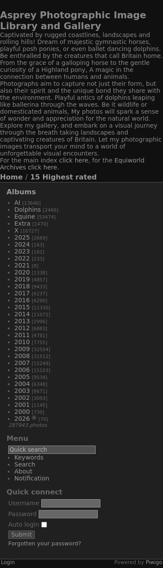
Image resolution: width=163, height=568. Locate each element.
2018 (22, 286)
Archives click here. (29, 167)
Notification (31, 478)
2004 (22, 383)
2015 (22, 307)
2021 (22, 265)
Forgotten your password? (44, 543)
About (23, 471)
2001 (22, 404)
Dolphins (27, 209)
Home (11, 177)
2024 (22, 244)
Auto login (27, 524)
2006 (22, 369)
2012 (22, 328)
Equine (24, 216)
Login (8, 562)
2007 (22, 362)
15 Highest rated (63, 177)
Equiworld (129, 160)
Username (23, 503)
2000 (22, 411)
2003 (22, 390)
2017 (22, 293)
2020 (22, 272)
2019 (22, 279)
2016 (22, 300)
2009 (22, 348)
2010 (22, 341)
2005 (22, 376)
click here (73, 160)
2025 (22, 237)
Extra (22, 223)
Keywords (28, 457)
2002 (22, 397)
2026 (22, 418)
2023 (22, 251)
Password (22, 514)
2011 (22, 334)
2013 (22, 321)
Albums (21, 192)
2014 (22, 314)
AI (17, 202)
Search (24, 464)
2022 (22, 258)
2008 (22, 355)
